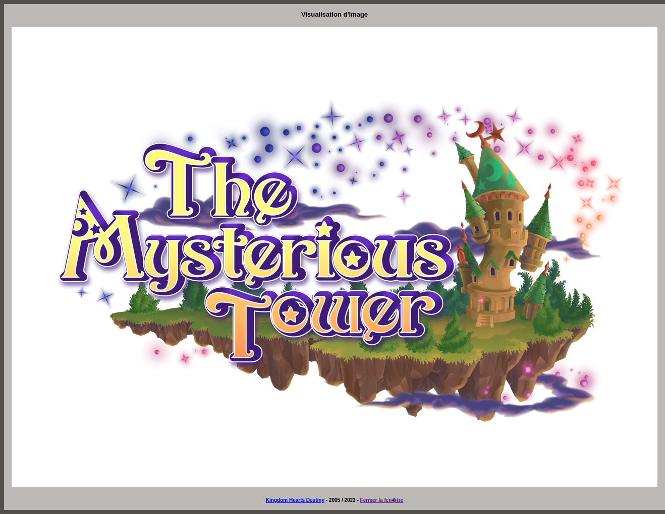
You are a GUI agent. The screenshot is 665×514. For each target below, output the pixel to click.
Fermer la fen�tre (382, 500)
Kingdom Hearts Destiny (295, 500)
